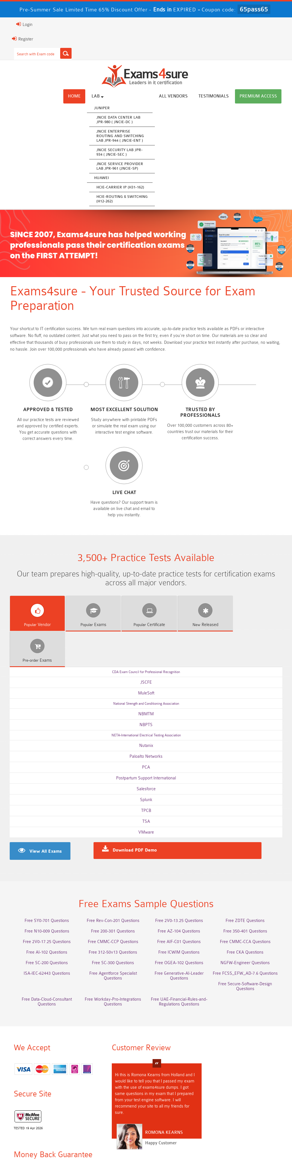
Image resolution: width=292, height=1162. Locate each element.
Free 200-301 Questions (112, 829)
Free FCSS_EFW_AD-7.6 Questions (248, 871)
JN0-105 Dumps (248, 1100)
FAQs (62, 1145)
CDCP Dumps (112, 1111)
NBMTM (146, 610)
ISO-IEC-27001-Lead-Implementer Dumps (44, 1103)
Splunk (146, 696)
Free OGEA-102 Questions (180, 861)
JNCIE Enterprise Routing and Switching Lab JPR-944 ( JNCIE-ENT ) (124, 136)
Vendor (33, 556)
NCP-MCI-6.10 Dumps (248, 1111)
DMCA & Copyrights (195, 1145)
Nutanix (146, 641)
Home (78, 96)
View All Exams (41, 747)
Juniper (106, 108)
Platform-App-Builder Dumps (248, 1079)
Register (18, 39)
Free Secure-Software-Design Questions (248, 884)
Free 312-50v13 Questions (112, 850)
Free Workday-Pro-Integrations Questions (112, 900)
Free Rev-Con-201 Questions (112, 818)
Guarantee (86, 1145)
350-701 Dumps (248, 1090)
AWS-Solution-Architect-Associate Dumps (44, 1082)
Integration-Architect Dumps (112, 1100)
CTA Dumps (180, 1111)
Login (20, 24)
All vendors (177, 96)
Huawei (105, 178)
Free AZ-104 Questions (180, 829)
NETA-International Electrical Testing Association (146, 631)
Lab (102, 96)
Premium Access (262, 96)
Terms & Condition (122, 1145)
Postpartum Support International (146, 674)
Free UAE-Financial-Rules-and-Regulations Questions (180, 900)
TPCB (146, 706)
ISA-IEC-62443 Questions (44, 871)
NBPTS (146, 621)
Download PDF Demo (134, 747)
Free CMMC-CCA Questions (248, 840)
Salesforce (146, 685)
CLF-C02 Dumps (180, 1100)
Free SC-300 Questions (112, 861)
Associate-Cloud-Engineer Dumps (179, 1090)
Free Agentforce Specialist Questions (111, 871)
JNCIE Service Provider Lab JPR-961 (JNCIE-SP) (123, 166)
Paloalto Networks (146, 652)
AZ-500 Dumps (112, 1090)
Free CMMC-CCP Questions (112, 840)
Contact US (157, 1145)
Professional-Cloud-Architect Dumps (112, 1079)
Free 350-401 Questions (248, 829)
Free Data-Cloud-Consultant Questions (44, 900)
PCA (146, 663)
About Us (39, 1145)
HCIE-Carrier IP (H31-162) (124, 187)
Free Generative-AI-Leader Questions (179, 874)
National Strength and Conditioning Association (146, 600)
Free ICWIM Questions (180, 850)
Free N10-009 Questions (44, 829)
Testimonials (217, 96)
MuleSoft (146, 589)
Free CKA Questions (248, 850)
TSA (146, 717)
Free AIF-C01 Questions (180, 840)
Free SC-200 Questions (44, 861)
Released (201, 556)
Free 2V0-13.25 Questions (180, 818)
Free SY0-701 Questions (44, 818)
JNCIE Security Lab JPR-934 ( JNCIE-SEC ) (123, 152)
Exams (89, 556)
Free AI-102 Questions (43, 850)
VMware (146, 728)
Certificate (145, 556)
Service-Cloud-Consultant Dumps (180, 1079)
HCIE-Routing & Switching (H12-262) (126, 198)
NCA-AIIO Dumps (44, 1121)
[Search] (62, 53)
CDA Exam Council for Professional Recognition (146, 568)
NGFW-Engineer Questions (248, 861)
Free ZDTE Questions (247, 818)
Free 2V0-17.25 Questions (44, 840)
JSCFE (146, 578)
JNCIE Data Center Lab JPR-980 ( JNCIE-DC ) (122, 119)
